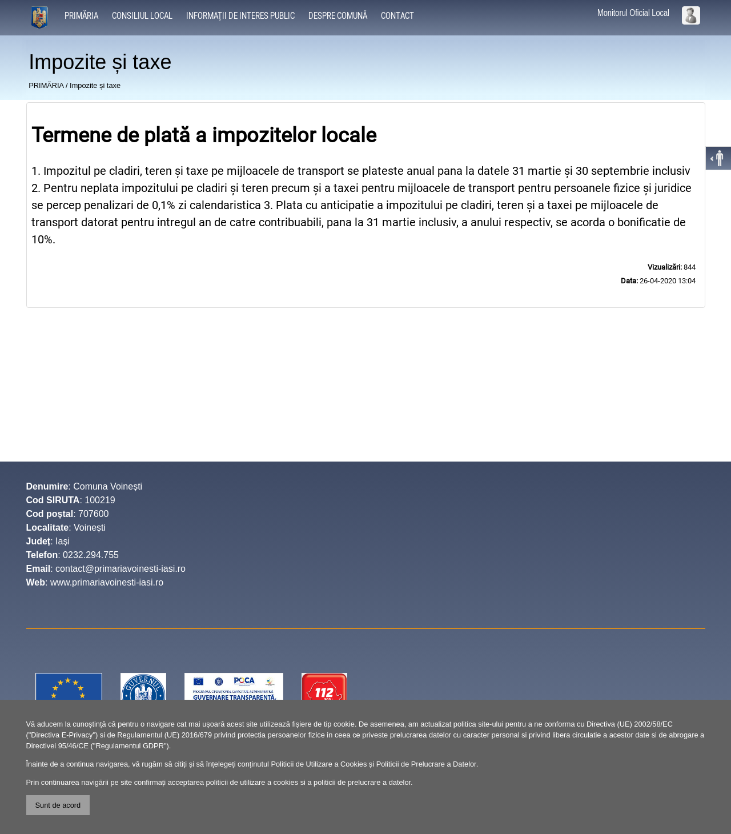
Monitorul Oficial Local (633, 12)
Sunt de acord (58, 805)
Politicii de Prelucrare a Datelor (426, 764)
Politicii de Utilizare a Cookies (319, 764)
